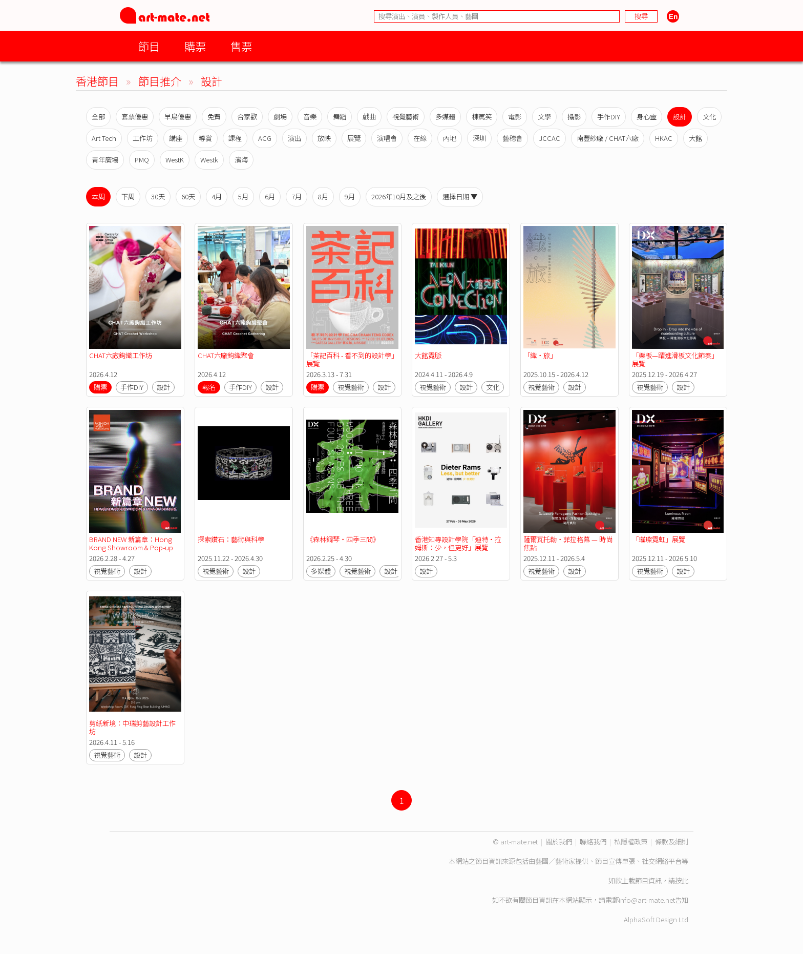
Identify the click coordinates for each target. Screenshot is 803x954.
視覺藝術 (405, 116)
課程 (235, 138)
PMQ (142, 159)
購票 (195, 46)
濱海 (241, 159)
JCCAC (549, 138)
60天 (188, 196)
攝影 (574, 116)
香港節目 (97, 81)
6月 (270, 196)
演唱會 (387, 138)
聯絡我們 (593, 841)
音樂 (309, 116)
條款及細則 (671, 841)
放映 (324, 138)
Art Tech (104, 138)
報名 (209, 387)
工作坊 (143, 138)
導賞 (205, 138)
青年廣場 (105, 159)
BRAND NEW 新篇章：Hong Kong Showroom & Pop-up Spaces (132, 547)
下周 (128, 196)
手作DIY (608, 116)
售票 (241, 46)
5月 (243, 196)
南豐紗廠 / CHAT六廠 (608, 138)
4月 (217, 196)
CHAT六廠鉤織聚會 (226, 355)
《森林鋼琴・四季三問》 (342, 539)
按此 (681, 880)
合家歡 (247, 116)
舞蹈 (339, 116)
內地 (449, 138)
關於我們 (558, 841)
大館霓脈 (428, 355)
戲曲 (369, 116)
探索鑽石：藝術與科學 (231, 539)
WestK (174, 159)
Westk (209, 159)
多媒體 (445, 116)
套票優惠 (134, 116)
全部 (98, 116)
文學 (544, 116)
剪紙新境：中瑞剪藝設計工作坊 (132, 727)
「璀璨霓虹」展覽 (658, 539)
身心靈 (647, 116)
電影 (514, 116)
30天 (158, 196)
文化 (709, 116)
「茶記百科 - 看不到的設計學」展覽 (352, 359)
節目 (149, 46)
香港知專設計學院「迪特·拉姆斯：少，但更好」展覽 (458, 543)
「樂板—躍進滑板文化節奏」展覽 (675, 359)
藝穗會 (512, 138)
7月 (296, 196)
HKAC (663, 138)
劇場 (280, 116)
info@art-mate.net (647, 900)
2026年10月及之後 (398, 196)
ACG (264, 138)
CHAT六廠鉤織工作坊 (120, 355)
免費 (214, 116)
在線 (420, 138)
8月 (323, 196)
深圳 (479, 138)
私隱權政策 (630, 841)
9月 (350, 196)
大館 (695, 138)
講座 (175, 138)
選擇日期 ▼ (459, 196)
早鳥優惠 (177, 116)
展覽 (354, 138)
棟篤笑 (482, 116)
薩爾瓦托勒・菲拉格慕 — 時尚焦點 (567, 543)
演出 (294, 138)
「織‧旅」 (540, 355)
